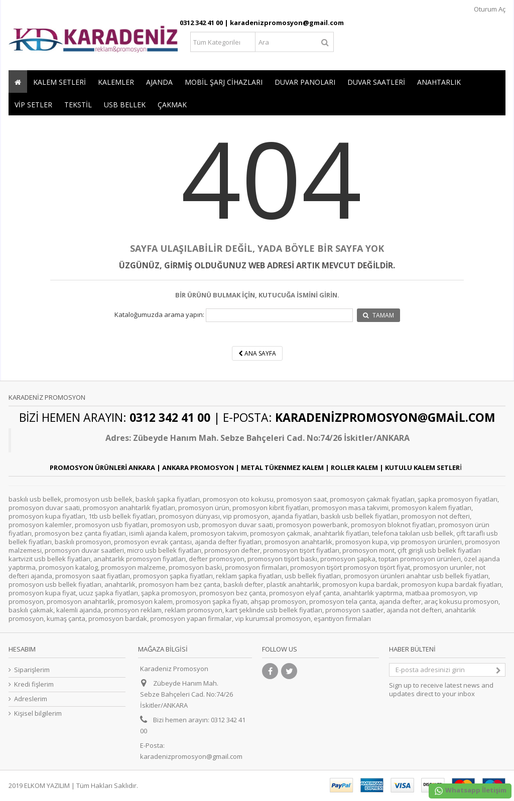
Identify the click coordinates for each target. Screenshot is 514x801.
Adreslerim (30, 699)
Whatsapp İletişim (470, 790)
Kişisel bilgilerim (38, 713)
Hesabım (22, 649)
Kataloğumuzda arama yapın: (159, 314)
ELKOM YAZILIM (47, 785)
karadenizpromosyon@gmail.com (191, 756)
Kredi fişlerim (34, 684)
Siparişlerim (32, 670)
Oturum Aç (488, 9)
